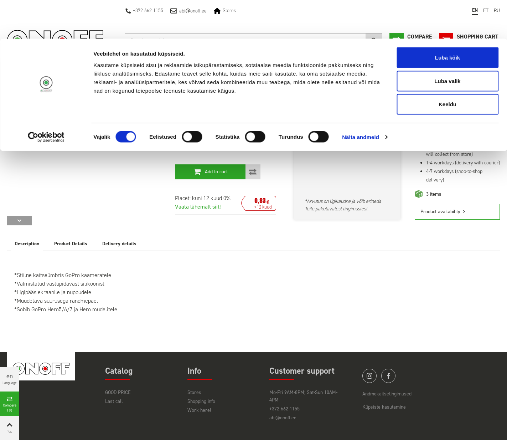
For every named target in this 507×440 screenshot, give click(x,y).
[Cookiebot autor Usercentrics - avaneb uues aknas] (46, 98)
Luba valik (447, 42)
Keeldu (447, 65)
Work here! (199, 410)
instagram (369, 376)
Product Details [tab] (70, 243)
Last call (114, 401)
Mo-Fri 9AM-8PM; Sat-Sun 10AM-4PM (303, 396)
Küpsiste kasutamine (384, 407)
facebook (388, 376)
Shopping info (201, 401)
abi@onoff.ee (282, 417)
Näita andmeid (360, 98)
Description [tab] (27, 243)
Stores (194, 392)
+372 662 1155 (284, 408)
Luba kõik (447, 19)
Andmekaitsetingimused (387, 393)
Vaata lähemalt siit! (198, 206)
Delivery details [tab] (119, 243)
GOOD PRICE (118, 392)
